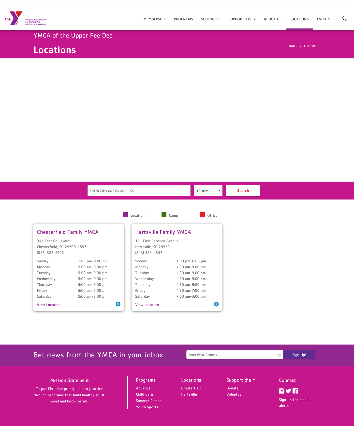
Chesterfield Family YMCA (68, 232)
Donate (232, 388)
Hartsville (189, 394)
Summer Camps (149, 400)
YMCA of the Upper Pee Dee (28, 18)
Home (293, 46)
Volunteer (234, 394)
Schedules (210, 19)
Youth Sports (147, 407)
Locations (299, 19)
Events (323, 19)
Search (243, 190)
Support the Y (242, 19)
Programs (183, 19)
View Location (48, 304)
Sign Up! (299, 354)
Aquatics (143, 388)
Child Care (144, 394)
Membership (154, 19)
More (344, 19)
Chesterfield (191, 388)
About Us (272, 19)
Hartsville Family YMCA (163, 232)
